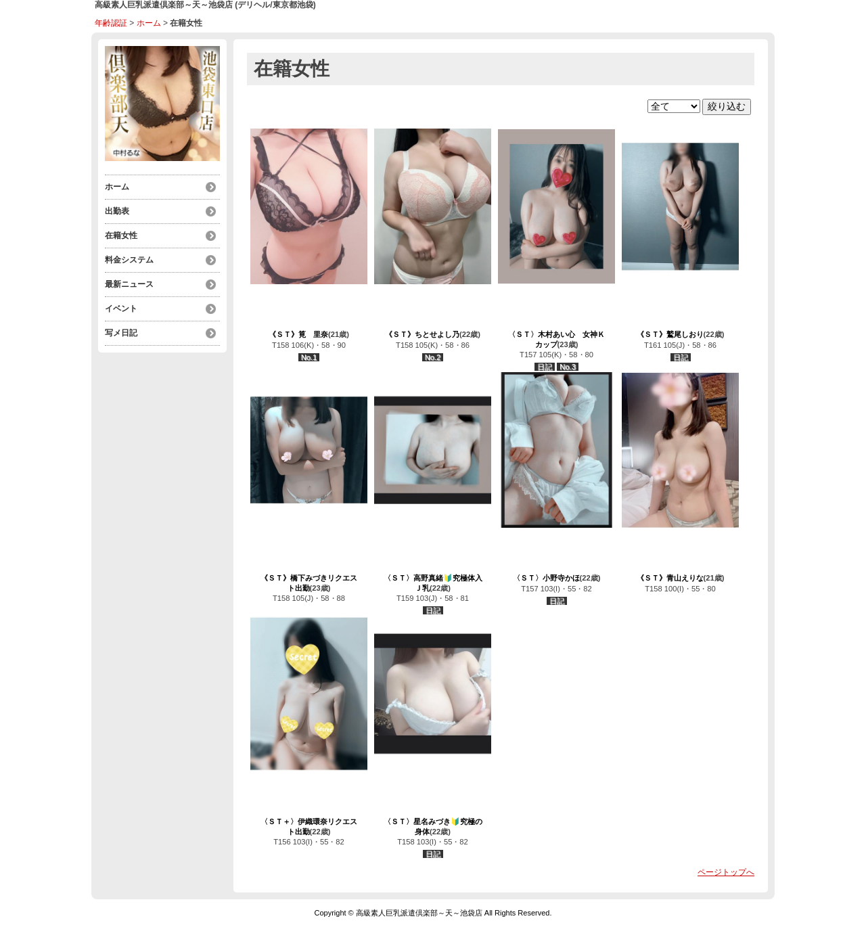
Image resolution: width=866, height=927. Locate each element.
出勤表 (117, 211)
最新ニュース (129, 284)
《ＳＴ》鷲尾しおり (670, 334)
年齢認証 (111, 23)
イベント (121, 308)
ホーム (149, 23)
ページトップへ (726, 872)
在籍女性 (121, 235)
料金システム (129, 260)
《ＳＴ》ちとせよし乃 (422, 334)
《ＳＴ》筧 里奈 (298, 334)
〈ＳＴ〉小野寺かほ (546, 578)
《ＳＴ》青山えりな (670, 578)
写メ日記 (121, 333)
